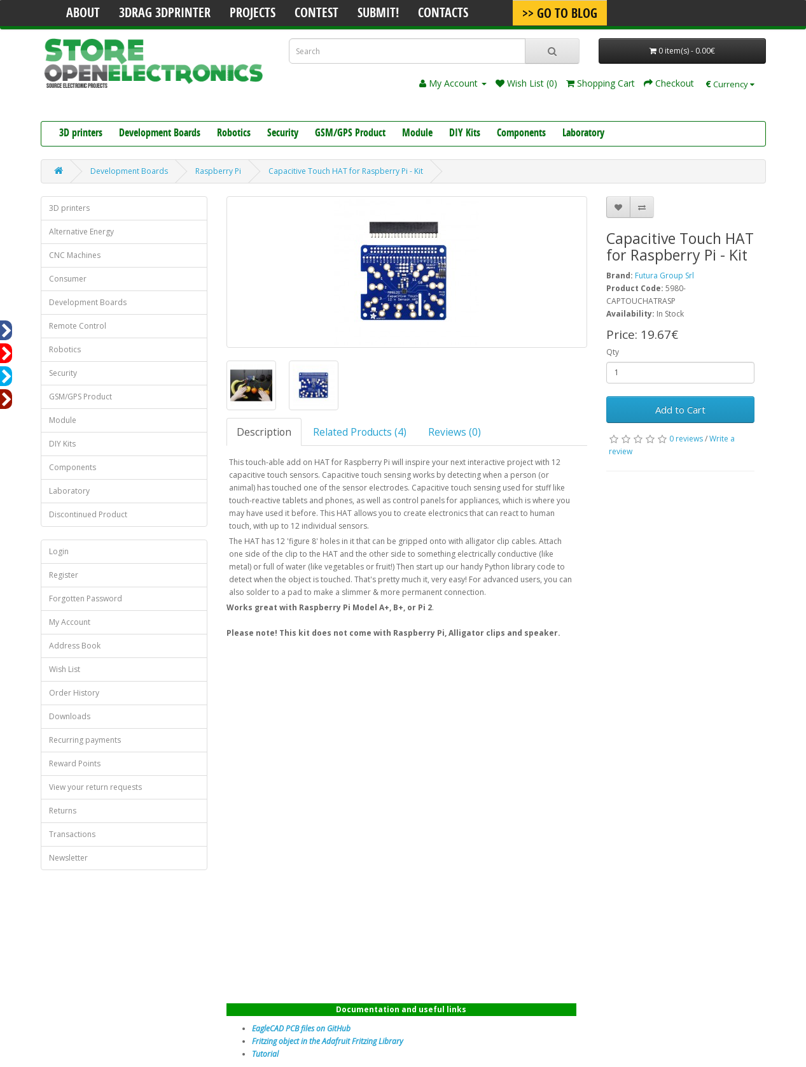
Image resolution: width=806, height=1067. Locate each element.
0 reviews (686, 438)
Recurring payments (85, 739)
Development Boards (159, 134)
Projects (252, 14)
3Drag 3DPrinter (165, 14)
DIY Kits (464, 134)
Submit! (378, 14)
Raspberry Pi (218, 171)
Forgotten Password (85, 598)
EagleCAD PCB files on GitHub (301, 1028)
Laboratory (583, 134)
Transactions (72, 834)
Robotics (234, 134)
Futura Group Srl (664, 275)
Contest (316, 14)
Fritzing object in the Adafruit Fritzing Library (327, 1041)
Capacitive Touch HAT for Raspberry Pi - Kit (345, 171)
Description (264, 432)
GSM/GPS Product (350, 134)
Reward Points (75, 763)
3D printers (80, 134)
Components (521, 134)
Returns (62, 810)
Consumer (68, 278)
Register (63, 574)
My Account (69, 622)
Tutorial (265, 1054)
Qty (612, 352)
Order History (74, 692)
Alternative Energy (81, 231)
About (83, 14)
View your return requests (95, 787)
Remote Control (77, 325)
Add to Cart (680, 409)
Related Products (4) (359, 432)
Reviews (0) (454, 432)
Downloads (69, 716)
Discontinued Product (88, 514)
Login (59, 551)
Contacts (443, 14)
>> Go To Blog (559, 14)
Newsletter (68, 857)
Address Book (75, 645)
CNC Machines (75, 255)
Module (417, 134)
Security (282, 134)
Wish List (64, 669)
